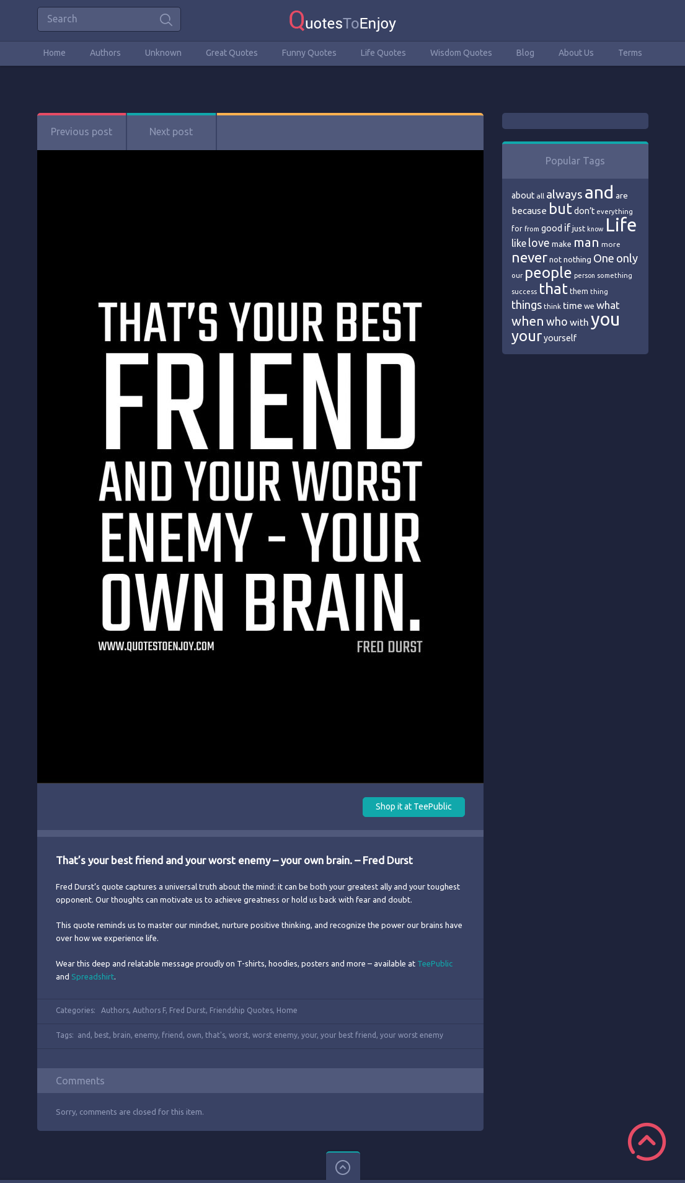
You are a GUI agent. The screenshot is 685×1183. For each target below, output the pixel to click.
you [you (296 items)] (605, 319)
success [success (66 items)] (524, 291)
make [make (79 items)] (562, 243)
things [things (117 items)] (526, 304)
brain (122, 1035)
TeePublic (435, 963)
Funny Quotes (309, 53)
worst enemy (275, 1035)
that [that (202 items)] (553, 288)
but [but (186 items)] (560, 208)
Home (54, 53)
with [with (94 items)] (579, 322)
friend (172, 1035)
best (101, 1035)
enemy (146, 1035)
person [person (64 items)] (584, 275)
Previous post (81, 131)
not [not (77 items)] (555, 259)
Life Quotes (383, 53)
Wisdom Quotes (461, 53)
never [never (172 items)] (529, 257)
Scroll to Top (646, 1141)
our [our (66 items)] (517, 275)
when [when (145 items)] (527, 321)
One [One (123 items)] (603, 258)
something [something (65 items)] (614, 275)
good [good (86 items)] (551, 228)
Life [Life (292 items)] (621, 225)
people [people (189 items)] (548, 272)
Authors (105, 53)
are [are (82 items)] (622, 195)
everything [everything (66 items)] (614, 211)
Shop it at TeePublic (414, 806)
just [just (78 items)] (578, 228)
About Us (576, 53)
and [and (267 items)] (599, 192)
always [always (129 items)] (564, 194)
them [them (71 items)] (579, 291)
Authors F (149, 1010)
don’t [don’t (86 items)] (584, 211)
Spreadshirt (92, 976)
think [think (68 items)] (552, 306)
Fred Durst (187, 1010)
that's (215, 1035)
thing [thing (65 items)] (599, 291)
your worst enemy (411, 1035)
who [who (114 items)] (557, 321)
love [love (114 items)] (539, 242)
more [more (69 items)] (611, 244)
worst (239, 1035)
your (309, 1035)
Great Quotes (232, 53)
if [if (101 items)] (567, 227)
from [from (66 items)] (531, 229)
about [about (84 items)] (522, 195)
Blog (525, 53)
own (194, 1035)
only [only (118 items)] (627, 258)
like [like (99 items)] (518, 243)
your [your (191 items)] (526, 336)
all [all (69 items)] (540, 196)
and (84, 1035)
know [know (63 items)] (595, 229)
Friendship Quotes (241, 1010)
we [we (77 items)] (589, 305)
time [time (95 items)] (572, 305)
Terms (630, 53)
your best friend (348, 1035)
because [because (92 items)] (529, 210)
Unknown (163, 53)
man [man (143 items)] (586, 242)
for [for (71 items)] (517, 229)
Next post (171, 131)
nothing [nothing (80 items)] (577, 259)
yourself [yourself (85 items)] (560, 338)
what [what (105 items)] (608, 305)
